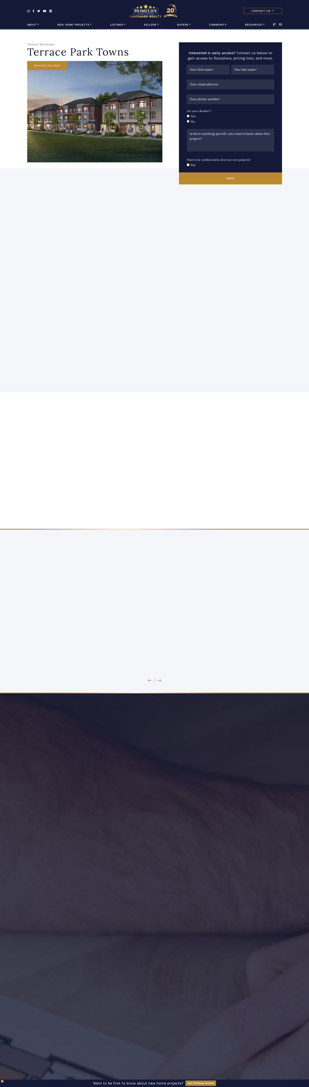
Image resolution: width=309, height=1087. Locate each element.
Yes (193, 116)
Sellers (150, 24)
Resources (253, 24)
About (32, 24)
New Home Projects (73, 24)
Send (230, 178)
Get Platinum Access (200, 1083)
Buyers (182, 24)
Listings (116, 24)
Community (217, 24)
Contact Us (262, 11)
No (193, 121)
